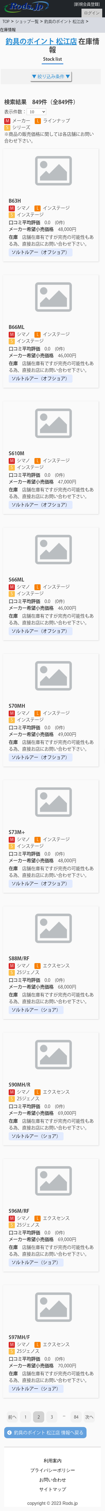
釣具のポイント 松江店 (64, 22)
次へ (89, 1417)
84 (76, 1417)
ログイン (92, 13)
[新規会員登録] (87, 4)
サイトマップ (52, 1489)
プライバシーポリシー (52, 1470)
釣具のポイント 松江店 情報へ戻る (45, 1432)
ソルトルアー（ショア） (36, 1010)
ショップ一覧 (27, 22)
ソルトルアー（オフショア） (40, 252)
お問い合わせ (52, 1479)
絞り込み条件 (51, 76)
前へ (12, 1417)
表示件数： (15, 111)
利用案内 (53, 1460)
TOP (6, 22)
